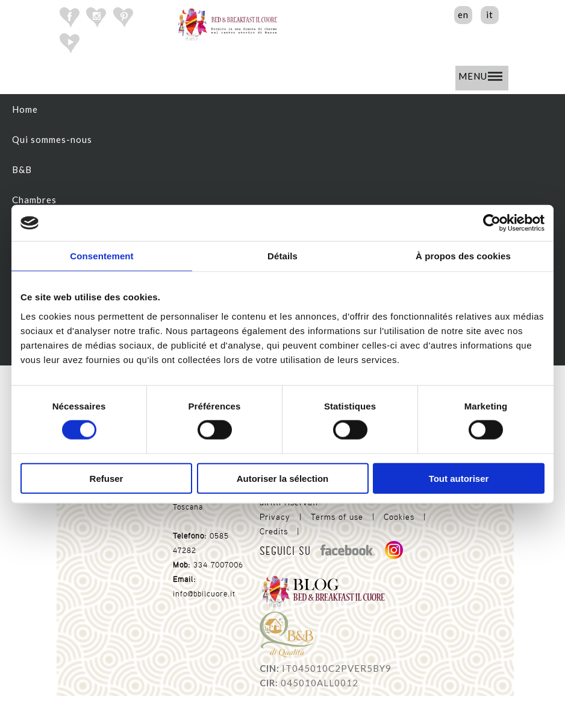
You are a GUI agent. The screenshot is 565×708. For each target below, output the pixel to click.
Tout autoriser (459, 478)
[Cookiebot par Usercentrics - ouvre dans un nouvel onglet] (492, 223)
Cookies (399, 517)
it (489, 14)
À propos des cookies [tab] (463, 256)
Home (25, 109)
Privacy (275, 517)
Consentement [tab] (101, 256)
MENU (480, 76)
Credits (274, 531)
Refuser (106, 478)
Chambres (34, 199)
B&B (22, 169)
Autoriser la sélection (283, 478)
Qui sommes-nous (52, 139)
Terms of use (337, 517)
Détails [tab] (282, 256)
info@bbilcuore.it (204, 593)
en (463, 14)
